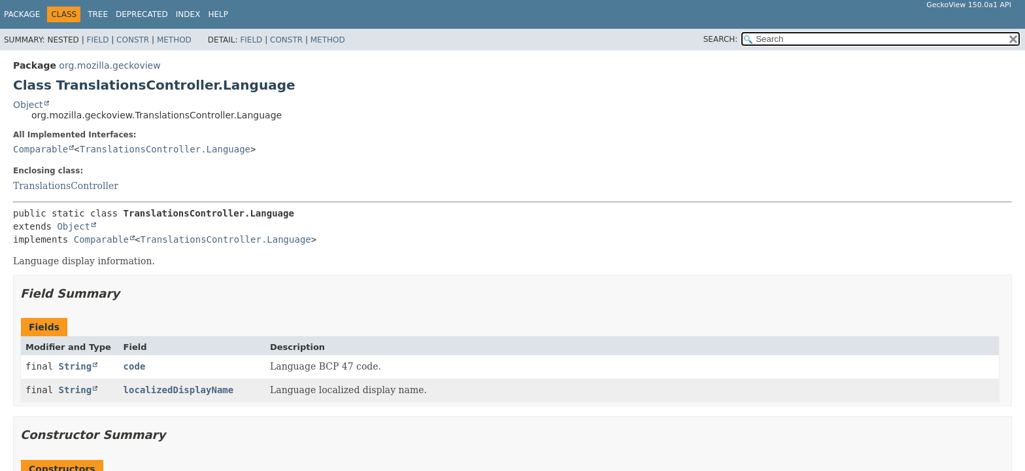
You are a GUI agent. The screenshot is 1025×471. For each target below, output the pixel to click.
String (75, 366)
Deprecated (142, 14)
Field (97, 39)
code (135, 366)
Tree (98, 14)
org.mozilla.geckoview (109, 65)
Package (22, 14)
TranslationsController (65, 186)
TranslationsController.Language (165, 149)
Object (28, 104)
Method (174, 39)
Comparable (40, 149)
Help (218, 14)
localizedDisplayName (179, 390)
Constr (132, 39)
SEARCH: (720, 39)
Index (188, 14)
